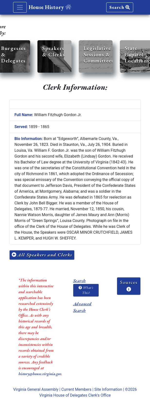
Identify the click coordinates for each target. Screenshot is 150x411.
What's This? (86, 290)
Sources (128, 285)
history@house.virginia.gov (39, 373)
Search (119, 7)
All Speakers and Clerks (42, 255)
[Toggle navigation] (20, 7)
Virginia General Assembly (35, 389)
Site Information (108, 389)
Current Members (76, 389)
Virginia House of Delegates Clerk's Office (75, 395)
